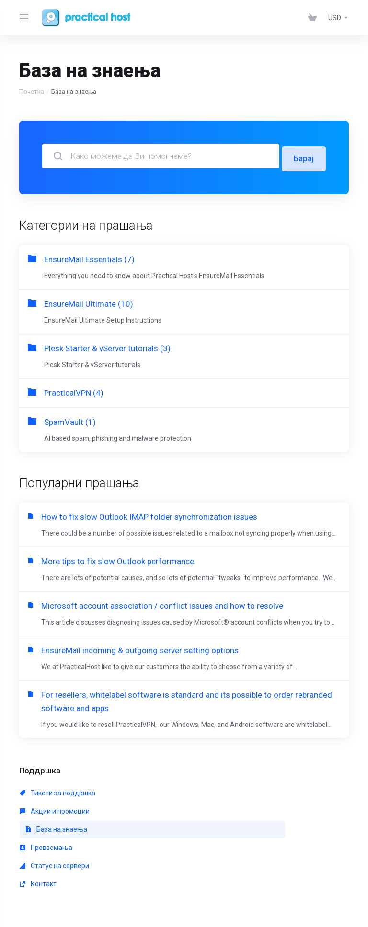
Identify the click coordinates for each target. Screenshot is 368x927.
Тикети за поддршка (57, 813)
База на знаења (267, 813)
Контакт (248, 831)
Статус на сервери (160, 831)
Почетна (31, 91)
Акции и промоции (160, 813)
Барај (303, 156)
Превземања (46, 831)
